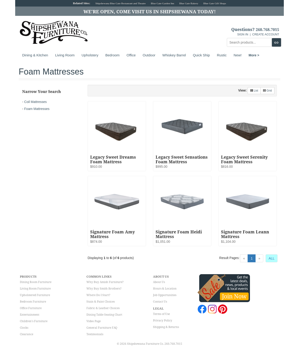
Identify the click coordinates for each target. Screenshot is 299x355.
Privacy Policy (162, 320)
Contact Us (160, 301)
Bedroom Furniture (33, 301)
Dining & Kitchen (35, 55)
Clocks (24, 327)
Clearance (26, 334)
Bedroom (112, 55)
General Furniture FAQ (101, 327)
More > (254, 55)
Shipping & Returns (166, 327)
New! (238, 55)
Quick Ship (201, 55)
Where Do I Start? (98, 295)
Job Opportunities (164, 295)
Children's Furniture (33, 321)
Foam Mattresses (37, 109)
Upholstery (90, 55)
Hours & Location (165, 288)
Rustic (222, 55)
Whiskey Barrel (174, 55)
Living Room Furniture (35, 288)
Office (131, 55)
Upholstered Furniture (35, 295)
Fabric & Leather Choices (103, 308)
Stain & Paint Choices (100, 301)
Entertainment (29, 314)
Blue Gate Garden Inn (162, 3)
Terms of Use (161, 314)
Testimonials (94, 334)
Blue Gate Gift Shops (214, 3)
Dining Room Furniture (35, 282)
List (254, 90)
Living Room (65, 55)
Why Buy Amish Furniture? (105, 282)
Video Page (93, 321)
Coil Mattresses (35, 102)
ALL (271, 258)
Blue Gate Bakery (188, 3)
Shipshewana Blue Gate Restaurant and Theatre (120, 3)
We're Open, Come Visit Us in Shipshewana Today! (149, 11)
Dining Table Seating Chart (104, 314)
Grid (267, 90)
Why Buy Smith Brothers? (103, 288)
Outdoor (149, 55)
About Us (159, 282)
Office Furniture (31, 308)
